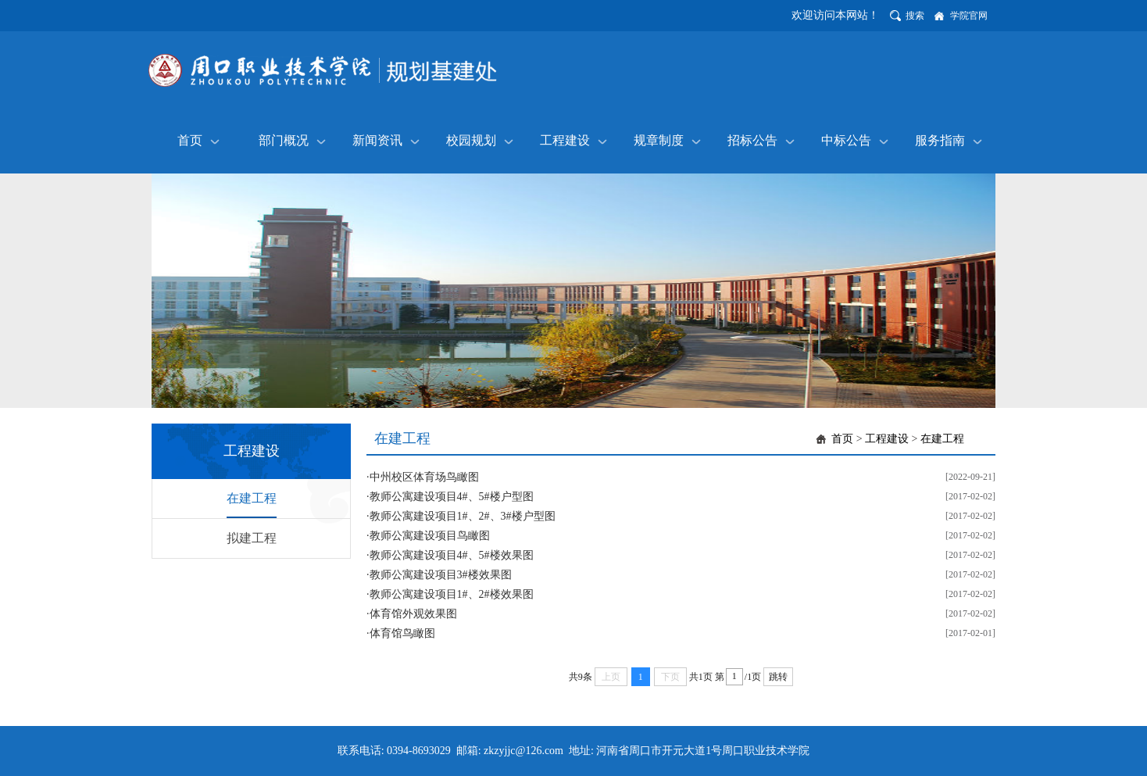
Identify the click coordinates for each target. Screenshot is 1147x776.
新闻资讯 (377, 140)
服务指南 (940, 140)
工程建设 (565, 140)
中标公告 (846, 140)
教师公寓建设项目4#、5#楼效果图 (452, 555)
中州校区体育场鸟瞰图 (424, 477)
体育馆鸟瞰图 (402, 633)
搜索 (915, 15)
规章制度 (659, 140)
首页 (189, 140)
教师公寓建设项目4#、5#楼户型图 (452, 496)
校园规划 (471, 140)
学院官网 (969, 15)
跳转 (778, 676)
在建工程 (252, 498)
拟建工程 (252, 538)
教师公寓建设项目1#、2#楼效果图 (452, 594)
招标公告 (752, 140)
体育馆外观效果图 (413, 614)
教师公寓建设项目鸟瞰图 (430, 536)
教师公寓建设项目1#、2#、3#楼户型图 (463, 516)
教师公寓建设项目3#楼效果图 (441, 575)
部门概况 (284, 140)
